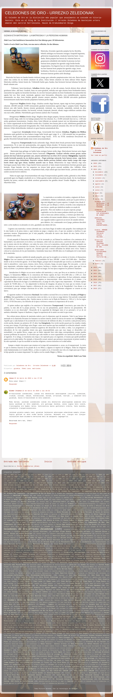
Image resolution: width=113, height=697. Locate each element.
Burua (54, 522)
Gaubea (83, 565)
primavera (79, 641)
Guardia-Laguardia (58, 571)
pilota (52, 639)
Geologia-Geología (19, 567)
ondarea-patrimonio (95, 631)
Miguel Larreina (82, 621)
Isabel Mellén (75, 583)
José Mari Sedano (100, 596)
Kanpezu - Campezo (47, 604)
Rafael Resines (93, 644)
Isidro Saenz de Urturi (93, 583)
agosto (98, 184)
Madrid (87, 613)
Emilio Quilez (101, 546)
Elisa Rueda (58, 544)
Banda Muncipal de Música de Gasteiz (95, 512)
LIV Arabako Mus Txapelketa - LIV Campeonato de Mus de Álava (28, 610)
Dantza (47, 535)
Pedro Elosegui (64, 637)
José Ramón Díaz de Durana (56, 598)
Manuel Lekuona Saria (50, 614)
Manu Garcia (15, 615)
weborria (82, 673)
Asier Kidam (46, 510)
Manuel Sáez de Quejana (69, 614)
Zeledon (80, 681)
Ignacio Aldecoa (82, 577)
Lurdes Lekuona (75, 613)
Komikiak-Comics (37, 606)
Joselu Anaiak (104, 598)
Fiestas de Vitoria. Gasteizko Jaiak (91, 558)
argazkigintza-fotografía (86, 503)
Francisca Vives (43, 560)
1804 (25, 474)
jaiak (22, 587)
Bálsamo (27, 512)
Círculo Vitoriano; (40, 531)
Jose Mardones (16, 596)
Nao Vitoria (95, 627)
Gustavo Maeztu (83, 571)
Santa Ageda (57, 652)
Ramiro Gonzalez (18, 646)
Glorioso (50, 569)
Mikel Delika (45, 623)
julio (97, 187)
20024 (36, 481)
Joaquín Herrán (27, 592)
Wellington (93, 673)
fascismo (97, 556)
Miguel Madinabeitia (99, 621)
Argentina (103, 503)
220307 (36, 487)
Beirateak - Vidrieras (21, 518)
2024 (95, 169)
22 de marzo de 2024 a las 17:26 (28, 378)
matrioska (36, 368)
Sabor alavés (22, 650)
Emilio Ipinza (88, 546)
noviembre (99, 175)
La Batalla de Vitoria (94, 606)
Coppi (77, 533)
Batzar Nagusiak (100, 514)
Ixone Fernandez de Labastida (70, 585)
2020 (95, 276)
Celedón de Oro (80, 526)
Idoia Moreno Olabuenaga (48, 577)
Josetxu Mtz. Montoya (52, 600)
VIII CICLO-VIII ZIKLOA (84, 671)
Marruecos (10, 619)
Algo (44, 497)
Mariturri (105, 617)
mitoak (30, 625)
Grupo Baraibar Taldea (40, 571)
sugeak (45, 658)
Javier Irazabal (68, 587)
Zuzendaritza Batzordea (56, 683)
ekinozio (23, 542)
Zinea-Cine (102, 681)
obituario (105, 629)
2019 (95, 279)
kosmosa (71, 606)
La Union (52, 608)
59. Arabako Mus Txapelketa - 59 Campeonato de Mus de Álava (27, 493)
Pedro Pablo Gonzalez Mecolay (85, 637)
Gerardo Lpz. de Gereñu (70, 567)
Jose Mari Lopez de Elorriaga (63, 596)
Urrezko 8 (46, 666)
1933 (76, 476)
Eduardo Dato (101, 537)
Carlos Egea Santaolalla (65, 524)
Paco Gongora (84, 633)
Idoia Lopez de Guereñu (25, 577)
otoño (47, 633)
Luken (63, 613)
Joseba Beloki (74, 598)
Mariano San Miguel (64, 617)
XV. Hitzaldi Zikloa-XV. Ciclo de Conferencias (73, 679)
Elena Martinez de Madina (13, 544)
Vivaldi (67, 673)
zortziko (20, 683)
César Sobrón (86, 529)
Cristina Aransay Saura (25, 536)
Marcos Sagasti (86, 614)
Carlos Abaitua (48, 524)
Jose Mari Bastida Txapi (36, 596)
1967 (73, 479)
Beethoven (52, 516)
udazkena (94, 662)
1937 (104, 476)
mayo (97, 193)
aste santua (67, 510)
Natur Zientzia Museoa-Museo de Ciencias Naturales (33, 629)
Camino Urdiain (78, 522)
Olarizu (39, 631)
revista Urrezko (81, 648)
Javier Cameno (50, 587)
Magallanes (97, 612)
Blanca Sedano (69, 520)
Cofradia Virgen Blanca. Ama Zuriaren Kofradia (71, 531)
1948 (18, 479)
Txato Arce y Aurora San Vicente (93, 660)
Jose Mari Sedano (85, 596)
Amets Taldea (77, 497)
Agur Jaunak (37, 495)
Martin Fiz (44, 619)
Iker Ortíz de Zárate (22, 579)
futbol (6, 562)
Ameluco (57, 497)
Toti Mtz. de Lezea (53, 660)
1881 (66, 475)
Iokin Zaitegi (8, 583)
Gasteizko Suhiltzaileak (98, 562)
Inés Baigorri (52, 579)
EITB (15, 542)
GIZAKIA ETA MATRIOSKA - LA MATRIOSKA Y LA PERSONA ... (102, 204)
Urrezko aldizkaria (73, 667)
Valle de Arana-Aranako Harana (52, 669)
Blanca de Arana (53, 520)
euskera (6, 556)
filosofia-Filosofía (10, 560)
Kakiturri (31, 604)
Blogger (75, 689)
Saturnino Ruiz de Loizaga (49, 654)
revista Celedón (65, 648)
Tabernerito (102, 658)
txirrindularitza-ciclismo (30, 662)
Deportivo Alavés (59, 536)
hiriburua (81, 573)
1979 (8, 481)
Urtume (9, 669)
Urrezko (51, 664)
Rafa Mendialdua (77, 644)
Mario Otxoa (79, 616)
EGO (65, 540)
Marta (20, 619)
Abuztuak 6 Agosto (21, 495)
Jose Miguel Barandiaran (35, 598)
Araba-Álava (95, 501)
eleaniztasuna (101, 542)
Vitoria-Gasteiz (53, 673)
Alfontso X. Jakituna (14, 497)
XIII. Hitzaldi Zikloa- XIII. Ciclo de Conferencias (82, 677)
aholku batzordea (59, 495)
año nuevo (82, 501)
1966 (67, 479)
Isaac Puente (61, 583)
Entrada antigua (76, 461)
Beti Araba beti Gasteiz (72, 518)
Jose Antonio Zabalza (26, 594)
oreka (107, 631)
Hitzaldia (103, 573)
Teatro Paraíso (16, 660)
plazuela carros (17, 641)
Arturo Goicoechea (58, 508)
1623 (12, 475)
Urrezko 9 (57, 667)
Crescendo (10, 535)
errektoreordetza (91, 550)
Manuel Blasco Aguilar (31, 614)
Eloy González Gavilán (36, 546)
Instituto (81, 579)
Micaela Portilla (31, 621)
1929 (56, 476)
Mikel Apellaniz (30, 623)
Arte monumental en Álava (38, 508)
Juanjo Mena (102, 602)
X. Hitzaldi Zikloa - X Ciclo (38, 675)
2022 (95, 270)
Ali (50, 497)
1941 (5, 479)
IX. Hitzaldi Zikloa (44, 585)
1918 (8, 477)
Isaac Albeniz (48, 583)
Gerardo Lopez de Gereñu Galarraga (43, 567)
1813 (32, 474)
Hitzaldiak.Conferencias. (41, 575)
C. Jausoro (64, 522)
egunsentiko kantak (102, 540)
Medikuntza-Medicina (85, 619)
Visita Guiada (37, 673)
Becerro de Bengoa (38, 516)
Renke (12, 648)
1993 (21, 481)
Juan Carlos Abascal (72, 600)
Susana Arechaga (88, 658)
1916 (100, 475)
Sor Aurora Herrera (22, 658)
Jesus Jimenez (22, 589)
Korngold (62, 606)
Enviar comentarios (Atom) (28, 466)
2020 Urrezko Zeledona (16, 483)
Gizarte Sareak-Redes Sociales (32, 569)
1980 (14, 481)
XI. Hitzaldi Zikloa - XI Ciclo (95, 675)
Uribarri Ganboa (39, 664)
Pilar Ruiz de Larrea (37, 639)
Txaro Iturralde (71, 660)
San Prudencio (18, 652)
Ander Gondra (19, 499)
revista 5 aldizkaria (49, 648)
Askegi (56, 510)
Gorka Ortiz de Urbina (97, 569)
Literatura (102, 608)
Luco (94, 610)
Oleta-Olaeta (62, 631)
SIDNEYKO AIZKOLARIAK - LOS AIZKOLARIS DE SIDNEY (102, 212)
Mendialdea (102, 619)
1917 (107, 475)
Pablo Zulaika (70, 633)
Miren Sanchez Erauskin (65, 623)
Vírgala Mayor (8, 673)
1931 (63, 477)
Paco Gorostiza (98, 633)
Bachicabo (17, 512)
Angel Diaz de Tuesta (84, 499)
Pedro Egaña (51, 637)
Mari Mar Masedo (13, 617)
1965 (60, 479)
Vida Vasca (33, 670)
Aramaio (71, 504)
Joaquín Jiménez (57, 592)
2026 (95, 163)
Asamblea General (10, 510)
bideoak (10, 520)
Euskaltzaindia (64, 554)
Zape (62, 681)
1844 (46, 474)
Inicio (48, 461)
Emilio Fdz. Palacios (73, 546)
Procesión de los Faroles (96, 642)
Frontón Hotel (79, 560)
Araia (62, 503)
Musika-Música (49, 627)
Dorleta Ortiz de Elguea (70, 538)
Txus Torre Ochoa (59, 662)
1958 (38, 479)
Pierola (9, 639)
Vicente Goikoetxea (18, 670)
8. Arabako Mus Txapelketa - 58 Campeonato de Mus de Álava (75, 493)
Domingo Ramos (52, 537)
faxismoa (106, 556)
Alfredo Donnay (31, 497)
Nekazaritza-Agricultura (72, 629)
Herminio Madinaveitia (43, 573)
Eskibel (35, 552)
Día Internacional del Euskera (81, 536)
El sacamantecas (85, 542)
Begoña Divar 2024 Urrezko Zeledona (88, 516)
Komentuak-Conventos (21, 606)
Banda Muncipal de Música (66, 512)
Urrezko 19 (23, 667)
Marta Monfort (31, 619)
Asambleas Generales (29, 510)
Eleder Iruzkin (15, 391)
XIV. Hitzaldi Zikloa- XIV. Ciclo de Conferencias (25, 679)
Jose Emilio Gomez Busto (65, 594)
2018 (95, 282)
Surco (76, 658)
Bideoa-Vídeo (104, 518)
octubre (98, 178)
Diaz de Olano (101, 535)
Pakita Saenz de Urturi (23, 635)
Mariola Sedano (92, 617)
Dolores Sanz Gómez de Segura (31, 538)
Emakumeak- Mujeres (55, 546)
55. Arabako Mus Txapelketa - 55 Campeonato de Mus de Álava (38, 489)
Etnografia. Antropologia (74, 552)
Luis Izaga (24, 612)
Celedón (47, 526)
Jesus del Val (101, 587)
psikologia (33, 644)
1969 (87, 479)
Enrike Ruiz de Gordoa (26, 548)
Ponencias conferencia (64, 641)
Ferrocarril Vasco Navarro (62, 558)
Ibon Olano (95, 575)
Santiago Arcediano (102, 652)
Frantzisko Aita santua (62, 560)
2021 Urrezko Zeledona (45, 483)
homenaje (61, 575)
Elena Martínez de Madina (38, 544)
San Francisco (68, 650)
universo (27, 664)
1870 (59, 474)
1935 (90, 477)
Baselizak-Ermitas (68, 514)
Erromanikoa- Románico (21, 552)
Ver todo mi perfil (99, 155)
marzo (97, 199)
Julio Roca (8, 604)
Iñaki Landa (37, 581)
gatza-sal (73, 565)
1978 (107, 479)
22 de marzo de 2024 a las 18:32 (36, 391)
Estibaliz (44, 552)
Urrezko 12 (61, 664)
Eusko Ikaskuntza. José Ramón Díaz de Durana (46, 556)
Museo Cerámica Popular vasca (29, 627)
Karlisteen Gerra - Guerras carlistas (71, 604)
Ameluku (66, 497)
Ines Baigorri (39, 579)
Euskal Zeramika (29, 554)
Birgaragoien (21, 520)
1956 (25, 479)
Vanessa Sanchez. (74, 669)
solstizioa (94, 656)
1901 (80, 474)
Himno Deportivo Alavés (64, 573)
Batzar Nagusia (84, 514)
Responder (13, 384)
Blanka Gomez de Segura (88, 520)
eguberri (73, 540)
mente (19, 621)
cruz (39, 535)
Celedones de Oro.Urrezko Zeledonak (28, 529)
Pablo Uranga (57, 633)
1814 (39, 475)
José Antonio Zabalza (46, 594)
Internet (91, 579)
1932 (70, 476)
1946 (11, 479)
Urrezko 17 (105, 664)
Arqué (47, 506)
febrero (98, 261)
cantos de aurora (23, 524)
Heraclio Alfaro (24, 573)
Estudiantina (56, 552)
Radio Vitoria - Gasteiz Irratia (53, 644)
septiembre (100, 181)
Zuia (43, 683)
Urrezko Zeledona (92, 667)
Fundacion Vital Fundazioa (97, 560)
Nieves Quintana (91, 629)
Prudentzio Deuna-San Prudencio (15, 644)
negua (57, 629)
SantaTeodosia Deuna (84, 652)
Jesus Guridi (8, 590)
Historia (92, 573)
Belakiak (46, 518)
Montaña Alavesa (52, 625)
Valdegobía (20, 669)
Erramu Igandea (76, 550)
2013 (50, 481)
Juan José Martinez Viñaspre (85, 602)
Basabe (46, 514)
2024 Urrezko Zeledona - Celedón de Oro (64, 485)
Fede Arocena (11, 558)
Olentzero (50, 631)
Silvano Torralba (9, 656)
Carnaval (103, 524)
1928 (49, 477)
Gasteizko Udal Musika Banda (15, 565)
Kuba (79, 606)
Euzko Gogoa (70, 556)
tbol (5, 660)
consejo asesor (41, 533)
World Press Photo (14, 675)
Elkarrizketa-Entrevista (75, 544)
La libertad (18, 608)
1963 (53, 479)
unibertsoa (17, 664)
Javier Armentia (34, 587)
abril (97, 196)
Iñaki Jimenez (11, 581)
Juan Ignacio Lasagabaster (48, 602)
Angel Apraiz (69, 499)
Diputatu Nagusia (9, 537)
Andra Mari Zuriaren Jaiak (38, 499)
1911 (86, 474)
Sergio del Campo (100, 654)
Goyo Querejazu (24, 571)
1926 (42, 477)
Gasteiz (53, 562)
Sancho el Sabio (44, 652)
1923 (29, 476)
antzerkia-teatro (59, 501)
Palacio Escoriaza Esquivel (44, 635)
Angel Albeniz (56, 499)
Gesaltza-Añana (88, 567)
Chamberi (98, 529)
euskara (78, 554)
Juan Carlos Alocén (94, 600)
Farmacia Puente (84, 556)
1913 (93, 474)
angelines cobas (101, 499)
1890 (73, 474)
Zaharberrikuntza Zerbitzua (48, 681)
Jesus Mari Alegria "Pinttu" (41, 590)
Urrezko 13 (72, 664)
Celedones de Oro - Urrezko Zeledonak (100, 150)
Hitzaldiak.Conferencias (14, 575)
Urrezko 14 (83, 664)
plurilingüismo (32, 641)
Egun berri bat (86, 540)
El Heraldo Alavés (48, 542)
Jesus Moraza (61, 590)
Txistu (46, 662)
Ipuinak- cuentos (33, 583)
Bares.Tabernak (34, 514)
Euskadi (15, 554)
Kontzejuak (51, 606)
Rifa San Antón (96, 648)
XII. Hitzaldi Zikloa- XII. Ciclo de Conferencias (31, 677)
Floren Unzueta (27, 560)
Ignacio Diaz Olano (99, 577)
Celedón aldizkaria (62, 526)
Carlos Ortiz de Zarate (88, 524)
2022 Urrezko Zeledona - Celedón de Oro (81, 483)
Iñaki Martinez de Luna (70, 581)
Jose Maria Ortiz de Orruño (13, 598)
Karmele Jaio (94, 604)
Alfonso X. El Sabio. (102, 495)
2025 (95, 166)
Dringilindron (88, 537)
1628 (19, 474)
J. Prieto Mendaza (92, 585)
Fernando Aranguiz (26, 558)
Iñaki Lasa (26, 368)
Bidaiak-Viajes (89, 518)
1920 (15, 477)
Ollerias (72, 631)
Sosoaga (36, 658)
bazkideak (7, 516)
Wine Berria (105, 673)
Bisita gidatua (35, 520)
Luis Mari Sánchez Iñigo (39, 612)
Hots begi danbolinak (77, 575)
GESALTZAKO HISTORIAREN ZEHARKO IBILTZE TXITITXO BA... (102, 253)
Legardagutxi (73, 608)
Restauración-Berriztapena (28, 648)
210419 (29, 487)
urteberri (106, 666)
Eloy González (19, 546)
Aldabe (89, 495)
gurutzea (71, 571)
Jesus (11, 378)
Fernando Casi (41, 558)
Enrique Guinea (45, 548)
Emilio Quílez (8, 548)
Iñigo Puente (101, 581)
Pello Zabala (105, 637)
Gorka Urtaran (9, 571)
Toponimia (39, 660)
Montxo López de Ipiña (70, 625)
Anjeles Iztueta (10, 501)
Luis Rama (54, 612)
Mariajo (25, 617)
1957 (32, 479)
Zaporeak (70, 681)
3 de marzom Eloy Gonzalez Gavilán (54, 487)
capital (36, 524)
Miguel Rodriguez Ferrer (12, 623)
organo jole (29, 633)
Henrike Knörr (97, 571)
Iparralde (20, 583)
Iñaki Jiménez (25, 581)
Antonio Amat (44, 501)
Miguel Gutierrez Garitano (61, 621)
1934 (83, 477)
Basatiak (54, 514)
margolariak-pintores (102, 614)
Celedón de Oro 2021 (98, 526)
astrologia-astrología (84, 510)
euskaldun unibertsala (47, 554)
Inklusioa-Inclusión (67, 579)
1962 (46, 479)
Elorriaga (7, 546)
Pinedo (61, 639)
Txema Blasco (9, 662)
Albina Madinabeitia (76, 495)
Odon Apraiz (11, 631)
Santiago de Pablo (28, 654)
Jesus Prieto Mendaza (78, 590)
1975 (101, 479)
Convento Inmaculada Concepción (61, 533)
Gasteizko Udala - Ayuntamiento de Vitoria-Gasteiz (47, 564)
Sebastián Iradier (71, 654)
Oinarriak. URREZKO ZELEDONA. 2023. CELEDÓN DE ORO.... (101, 243)
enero (97, 264)
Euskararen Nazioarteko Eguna (95, 554)
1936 (97, 477)
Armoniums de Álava (33, 506)
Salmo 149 (35, 650)
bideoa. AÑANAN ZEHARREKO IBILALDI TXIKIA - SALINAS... (101, 233)
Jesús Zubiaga (12, 592)
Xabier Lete (74, 675)
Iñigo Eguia (87, 581)
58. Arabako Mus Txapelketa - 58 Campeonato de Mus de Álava (82, 491)
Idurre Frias (68, 577)
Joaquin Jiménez (42, 592)
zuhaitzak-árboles (33, 683)
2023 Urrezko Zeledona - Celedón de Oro (19, 485)
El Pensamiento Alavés (67, 542)
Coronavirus (87, 533)
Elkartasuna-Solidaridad (96, 544)
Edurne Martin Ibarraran (50, 540)
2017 (95, 285)
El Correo (33, 542)
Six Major (22, 656)
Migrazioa (44, 621)
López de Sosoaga (83, 610)
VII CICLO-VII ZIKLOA (59, 671)
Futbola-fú (15, 562)
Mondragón (39, 625)
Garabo (44, 562)
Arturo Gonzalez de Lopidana (77, 508)
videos (43, 671)
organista (18, 633)
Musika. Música (65, 627)
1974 (94, 479)
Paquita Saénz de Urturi (66, 635)
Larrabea (62, 608)
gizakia (17, 368)
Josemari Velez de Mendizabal (22, 600)
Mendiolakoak (8, 621)
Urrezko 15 (94, 664)
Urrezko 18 (11, 667)
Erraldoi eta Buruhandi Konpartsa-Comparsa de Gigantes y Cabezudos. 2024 (40, 550)
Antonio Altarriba (28, 501)
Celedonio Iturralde (71, 529)
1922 (23, 476)
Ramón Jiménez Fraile (52, 646)
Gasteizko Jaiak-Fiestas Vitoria (72, 562)
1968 (80, 479)
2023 (95, 267)
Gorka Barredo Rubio (64, 569)
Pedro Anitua (39, 637)
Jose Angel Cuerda (73, 592)
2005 (43, 481)
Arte (54, 506)
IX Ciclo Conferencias (21, 585)
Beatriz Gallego (22, 516)
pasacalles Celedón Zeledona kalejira (94, 635)
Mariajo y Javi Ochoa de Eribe (42, 616)
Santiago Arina (12, 654)
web (75, 673)
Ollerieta (82, 631)
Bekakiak (37, 518)
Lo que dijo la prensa (65, 610)
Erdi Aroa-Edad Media (61, 548)
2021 (95, 273)
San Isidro (81, 650)
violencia (103, 670)
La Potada (42, 608)
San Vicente (31, 652)
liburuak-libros (88, 608)
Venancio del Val (90, 669)
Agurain (47, 495)
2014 (57, 481)
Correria (98, 533)
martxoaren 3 (57, 619)
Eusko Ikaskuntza (20, 556)
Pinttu (69, 639)
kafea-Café (20, 604)
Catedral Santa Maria (11, 526)
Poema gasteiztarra (46, 641)
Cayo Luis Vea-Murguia (32, 526)
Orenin (9, 633)
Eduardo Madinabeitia (12, 540)
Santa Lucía (70, 652)
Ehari (9, 542)
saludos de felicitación (50, 650)
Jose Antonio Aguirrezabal (94, 592)
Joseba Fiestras (89, 598)
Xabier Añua (60, 675)
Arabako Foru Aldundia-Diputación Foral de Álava (38, 503)
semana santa (86, 654)
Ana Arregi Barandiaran (94, 497)
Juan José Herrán (66, 602)
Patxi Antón (12, 637)
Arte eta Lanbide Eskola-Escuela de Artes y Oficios (81, 506)
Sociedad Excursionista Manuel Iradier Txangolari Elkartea (52, 656)
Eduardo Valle (30, 540)
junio (97, 190)
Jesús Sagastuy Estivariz (99, 590)
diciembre (99, 172)
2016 (95, 288)
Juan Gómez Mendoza (28, 602)
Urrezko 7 (35, 667)
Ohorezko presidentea (26, 631)
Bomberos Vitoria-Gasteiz (39, 522)
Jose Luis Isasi (85, 594)
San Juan (92, 650)
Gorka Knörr (81, 569)
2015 (63, 481)
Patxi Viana (26, 637)
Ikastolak (7, 579)
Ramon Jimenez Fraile (34, 646)
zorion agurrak (9, 683)
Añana (73, 501)
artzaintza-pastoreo (98, 508)
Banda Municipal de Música (16, 514)
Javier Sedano (85, 587)
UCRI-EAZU (73, 662)
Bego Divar (65, 516)
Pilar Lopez (20, 639)
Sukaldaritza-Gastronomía (60, 658)
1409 (5, 474)
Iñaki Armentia (103, 579)
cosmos (107, 533)
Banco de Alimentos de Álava (43, 512)
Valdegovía (32, 669)
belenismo (56, 518)
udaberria (84, 662)
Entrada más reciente (16, 461)
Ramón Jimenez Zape (70, 646)
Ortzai (38, 633)
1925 (35, 476)
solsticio (83, 656)
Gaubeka (92, 564)
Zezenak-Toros (91, 681)
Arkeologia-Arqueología (12, 506)
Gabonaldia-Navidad (30, 562)
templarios (29, 660)
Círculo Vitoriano (21, 531)
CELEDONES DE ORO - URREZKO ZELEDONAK (49, 13)
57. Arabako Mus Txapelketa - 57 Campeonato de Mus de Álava (33, 491)
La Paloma (30, 608)
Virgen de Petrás (23, 673)
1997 (29, 481)
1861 (53, 474)
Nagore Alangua (80, 627)
